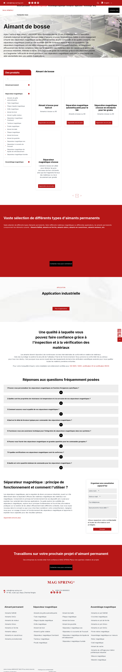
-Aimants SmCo (10, 613)
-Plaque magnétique (69, 613)
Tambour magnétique (15, 128)
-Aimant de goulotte (69, 621)
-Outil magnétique (97, 639)
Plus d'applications (61, 305)
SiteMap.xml (88, 665)
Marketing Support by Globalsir (108, 665)
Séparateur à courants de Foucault (16, 154)
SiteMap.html (72, 665)
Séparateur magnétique (14, 94)
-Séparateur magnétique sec (72, 624)
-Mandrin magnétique (98, 656)
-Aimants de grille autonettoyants (45, 609)
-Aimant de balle (68, 609)
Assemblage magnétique (14, 175)
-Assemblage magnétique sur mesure (104, 632)
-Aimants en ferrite (11, 624)
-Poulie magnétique (40, 639)
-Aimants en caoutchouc (13, 632)
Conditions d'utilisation (60, 665)
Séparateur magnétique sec (17, 150)
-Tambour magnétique (41, 635)
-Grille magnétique (39, 621)
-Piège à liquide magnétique (43, 617)
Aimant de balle (12, 135)
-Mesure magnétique (98, 653)
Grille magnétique (13, 111)
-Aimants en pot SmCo (99, 624)
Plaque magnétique (14, 139)
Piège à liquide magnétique (16, 108)
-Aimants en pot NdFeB (99, 609)
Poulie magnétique (13, 132)
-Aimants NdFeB (10, 609)
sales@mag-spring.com (14, 589)
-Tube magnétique (39, 613)
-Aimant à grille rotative (41, 628)
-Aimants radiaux (11, 628)
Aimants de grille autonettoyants (13, 99)
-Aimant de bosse (68, 617)
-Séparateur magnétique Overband (46, 632)
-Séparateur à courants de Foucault (75, 628)
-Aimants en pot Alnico (99, 621)
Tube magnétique (13, 104)
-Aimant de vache (97, 643)
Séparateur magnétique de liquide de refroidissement (16, 160)
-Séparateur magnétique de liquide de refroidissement (75, 633)
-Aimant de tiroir (39, 624)
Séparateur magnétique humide (15, 166)
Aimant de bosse (13, 143)
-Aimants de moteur (12, 617)
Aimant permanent (12, 85)
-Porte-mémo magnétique (100, 628)
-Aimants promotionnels (13, 635)
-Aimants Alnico (10, 621)
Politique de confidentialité (45, 665)
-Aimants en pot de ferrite (100, 617)
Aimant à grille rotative (15, 119)
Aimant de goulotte (14, 146)
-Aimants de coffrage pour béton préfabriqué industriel (102, 648)
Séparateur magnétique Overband (15, 123)
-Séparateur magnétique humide (73, 638)
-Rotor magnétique (97, 635)
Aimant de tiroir (12, 115)
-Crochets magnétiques (99, 613)
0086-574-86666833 (43, 589)
